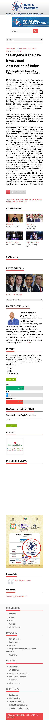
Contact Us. (12, 695)
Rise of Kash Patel (13, 244)
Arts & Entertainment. (16, 676)
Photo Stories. (13, 683)
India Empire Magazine (23, 580)
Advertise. (11, 655)
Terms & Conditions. (15, 701)
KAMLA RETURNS (13, 226)
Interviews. (12, 680)
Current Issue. (13, 639)
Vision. (10, 617)
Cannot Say (13, 374)
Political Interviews (19, 201)
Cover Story (21, 49)
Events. (10, 620)
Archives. (11, 645)
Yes (10, 368)
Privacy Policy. (13, 698)
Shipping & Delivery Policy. (18, 708)
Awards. (10, 624)
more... (29, 342)
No (10, 371)
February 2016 (11, 49)
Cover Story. (12, 666)
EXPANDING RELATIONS (31, 227)
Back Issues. (12, 642)
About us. (11, 614)
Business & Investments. (17, 673)
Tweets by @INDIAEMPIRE (16, 596)
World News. (12, 670)
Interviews (15, 199)
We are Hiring (13, 627)
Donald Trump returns (31, 245)
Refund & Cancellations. (17, 705)
